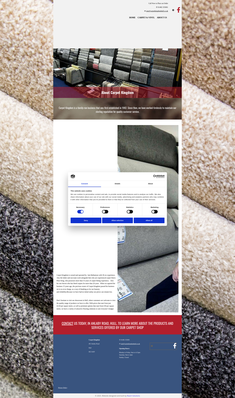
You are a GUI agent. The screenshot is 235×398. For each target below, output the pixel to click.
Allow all (149, 220)
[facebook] (178, 10)
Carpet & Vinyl (146, 18)
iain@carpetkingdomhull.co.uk (157, 11)
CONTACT (67, 323)
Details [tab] (117, 184)
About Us (162, 18)
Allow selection (117, 220)
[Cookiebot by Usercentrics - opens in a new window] (154, 176)
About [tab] (150, 184)
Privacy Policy (62, 388)
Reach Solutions (133, 396)
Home (132, 18)
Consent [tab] (84, 184)
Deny (86, 220)
